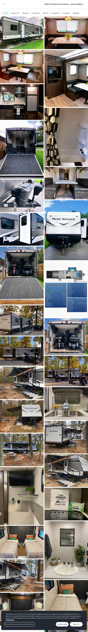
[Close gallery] (4, 4)
